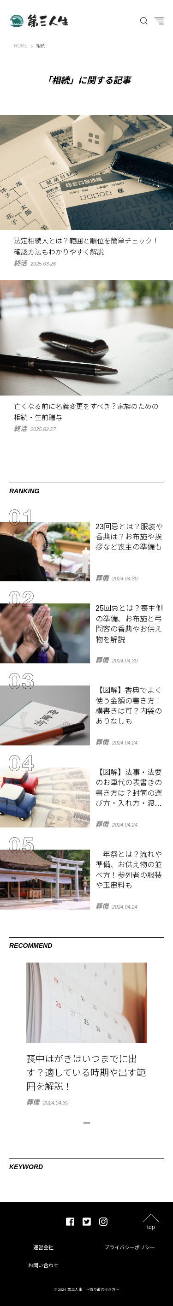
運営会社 (43, 1247)
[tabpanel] (86, 1034)
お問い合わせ (43, 1265)
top (151, 1227)
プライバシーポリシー (129, 1247)
